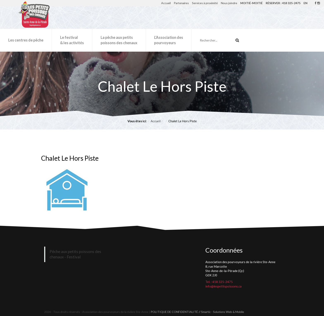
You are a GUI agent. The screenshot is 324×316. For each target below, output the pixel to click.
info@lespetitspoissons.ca (223, 286)
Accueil (166, 3)
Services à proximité (205, 3)
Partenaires (181, 3)
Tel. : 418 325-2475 (219, 282)
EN (305, 3)
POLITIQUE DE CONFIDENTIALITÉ (174, 312)
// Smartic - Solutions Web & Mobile (221, 312)
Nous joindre (229, 3)
